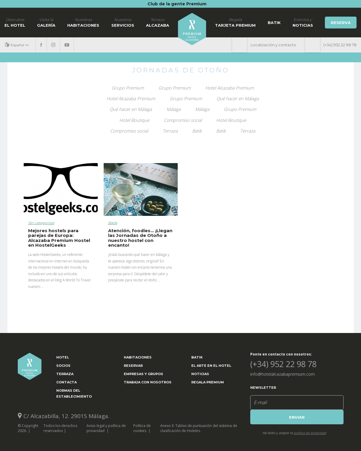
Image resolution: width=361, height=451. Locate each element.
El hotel (14, 22)
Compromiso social (183, 120)
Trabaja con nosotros (147, 382)
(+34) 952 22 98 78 (340, 44)
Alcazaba (157, 22)
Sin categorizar (41, 223)
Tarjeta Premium (235, 22)
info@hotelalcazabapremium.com (282, 374)
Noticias (200, 374)
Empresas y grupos (143, 374)
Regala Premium (207, 382)
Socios (63, 366)
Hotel (62, 357)
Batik (274, 22)
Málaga (173, 109)
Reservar (133, 366)
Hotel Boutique (134, 120)
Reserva (341, 22)
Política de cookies (142, 428)
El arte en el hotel (211, 366)
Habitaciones (83, 22)
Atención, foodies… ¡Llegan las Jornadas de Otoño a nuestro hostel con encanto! (140, 238)
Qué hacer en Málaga (237, 98)
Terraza (170, 131)
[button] (18, 44)
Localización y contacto (273, 44)
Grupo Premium (128, 88)
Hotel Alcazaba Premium (229, 88)
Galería (46, 22)
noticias (303, 22)
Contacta (66, 382)
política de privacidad (309, 433)
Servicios (122, 22)
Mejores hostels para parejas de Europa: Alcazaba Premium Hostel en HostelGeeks (59, 238)
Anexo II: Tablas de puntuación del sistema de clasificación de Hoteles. (198, 428)
